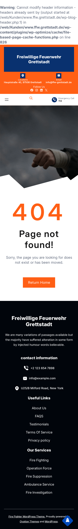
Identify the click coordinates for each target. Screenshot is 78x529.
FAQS (39, 416)
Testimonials (39, 424)
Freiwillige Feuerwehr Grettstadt (39, 59)
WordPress (51, 521)
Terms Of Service (39, 432)
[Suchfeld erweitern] (31, 99)
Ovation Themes (29, 521)
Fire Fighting (39, 460)
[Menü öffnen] (6, 99)
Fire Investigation (39, 492)
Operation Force (39, 468)
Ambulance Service (39, 484)
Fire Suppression (39, 476)
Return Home (39, 282)
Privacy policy (39, 440)
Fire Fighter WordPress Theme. (27, 516)
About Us (39, 408)
